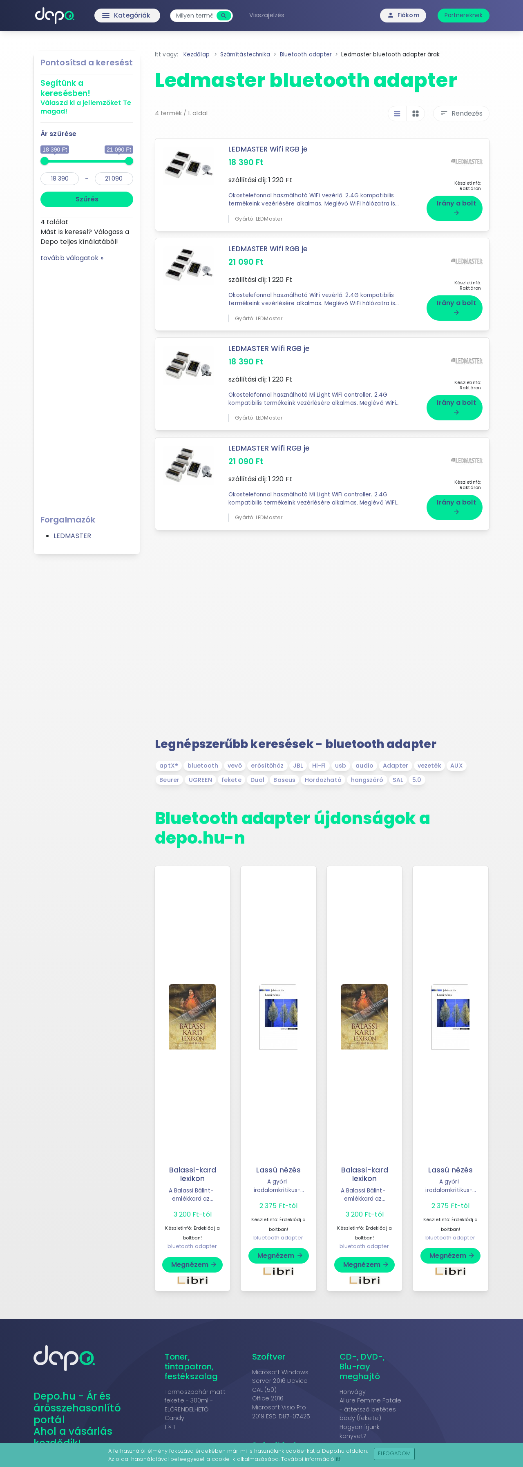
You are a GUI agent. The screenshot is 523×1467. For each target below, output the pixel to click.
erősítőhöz (267, 765)
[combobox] (196, 15)
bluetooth (203, 765)
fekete (231, 780)
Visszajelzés (268, 15)
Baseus (284, 780)
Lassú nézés (278, 1170)
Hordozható (323, 780)
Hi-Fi (319, 765)
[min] (59, 178)
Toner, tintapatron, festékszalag (191, 1366)
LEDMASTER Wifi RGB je (269, 149)
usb (340, 765)
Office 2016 (268, 1398)
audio (364, 765)
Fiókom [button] (403, 15)
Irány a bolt (456, 208)
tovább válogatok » (71, 258)
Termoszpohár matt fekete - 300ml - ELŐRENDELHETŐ (195, 1400)
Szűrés (87, 199)
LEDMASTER (72, 535)
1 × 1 (170, 1427)
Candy (175, 1418)
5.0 (416, 780)
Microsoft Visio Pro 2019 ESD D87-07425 (281, 1411)
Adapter (396, 765)
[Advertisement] (86, 385)
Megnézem (194, 1264)
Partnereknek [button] (464, 15)
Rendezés (461, 113)
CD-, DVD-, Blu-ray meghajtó (362, 1366)
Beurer (169, 780)
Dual (257, 780)
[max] (114, 178)
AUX (456, 765)
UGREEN (200, 780)
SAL (398, 780)
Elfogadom (394, 1453)
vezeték (429, 765)
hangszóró (367, 780)
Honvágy (353, 1392)
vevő (234, 765)
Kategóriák (110, 15)
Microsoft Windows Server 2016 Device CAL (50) (280, 1381)
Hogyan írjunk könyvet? (360, 1431)
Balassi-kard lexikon (192, 1174)
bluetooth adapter (192, 1246)
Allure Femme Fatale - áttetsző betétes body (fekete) (371, 1409)
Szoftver (269, 1356)
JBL (298, 765)
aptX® (168, 765)
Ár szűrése (58, 133)
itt (338, 1459)
